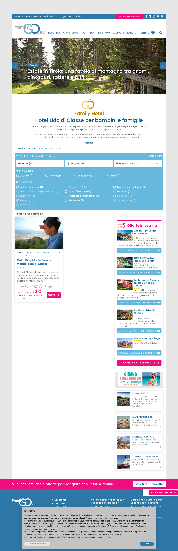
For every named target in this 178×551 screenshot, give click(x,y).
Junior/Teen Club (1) (78, 191)
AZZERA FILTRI (155, 156)
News (107, 32)
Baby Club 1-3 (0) (76, 187)
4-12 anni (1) (112, 175)
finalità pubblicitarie (55, 526)
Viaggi (75, 32)
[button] (152, 511)
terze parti (67, 521)
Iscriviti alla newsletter (149, 484)
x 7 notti (150, 273)
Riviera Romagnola (43, 252)
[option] (89, 73)
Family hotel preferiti (153, 33)
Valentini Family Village (147, 338)
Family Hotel (130, 32)
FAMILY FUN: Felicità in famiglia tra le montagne (146, 266)
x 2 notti (151, 250)
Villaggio (23, 252)
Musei (93, 32)
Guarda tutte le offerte (141, 362)
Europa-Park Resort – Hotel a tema (146, 232)
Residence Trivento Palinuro (144, 312)
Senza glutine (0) (124, 200)
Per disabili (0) (123, 195)
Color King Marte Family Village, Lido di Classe (39, 263)
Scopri (53, 295)
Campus (117, 32)
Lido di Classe (52, 148)
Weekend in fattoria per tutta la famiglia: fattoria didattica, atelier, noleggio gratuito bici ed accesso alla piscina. (138, 294)
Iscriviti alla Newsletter (129, 16)
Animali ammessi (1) (29, 187)
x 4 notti (151, 353)
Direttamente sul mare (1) (129, 187)
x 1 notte (151, 303)
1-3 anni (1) (53, 175)
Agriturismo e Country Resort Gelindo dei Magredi (146, 283)
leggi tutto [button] (89, 142)
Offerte (145, 32)
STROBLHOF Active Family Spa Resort (144, 259)
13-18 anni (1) (83, 175)
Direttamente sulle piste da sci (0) (37, 191)
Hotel (37, 148)
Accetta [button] (146, 544)
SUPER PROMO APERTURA (145, 343)
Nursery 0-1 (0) (26, 195)
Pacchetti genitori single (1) (82, 195)
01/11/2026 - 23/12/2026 (127, 250)
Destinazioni (63, 32)
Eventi (84, 32)
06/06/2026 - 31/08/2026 (128, 272)
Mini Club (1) (122, 191)
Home (51, 32)
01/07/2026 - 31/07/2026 (128, 331)
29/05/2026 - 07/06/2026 (129, 302)
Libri (100, 32)
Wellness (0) (25, 204)
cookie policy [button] (113, 518)
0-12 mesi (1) (25, 175)
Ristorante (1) (74, 200)
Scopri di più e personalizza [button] (37, 543)
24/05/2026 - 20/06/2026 (129, 353)
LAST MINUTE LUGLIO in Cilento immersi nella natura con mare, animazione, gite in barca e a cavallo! (138, 322)
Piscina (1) (24, 200)
